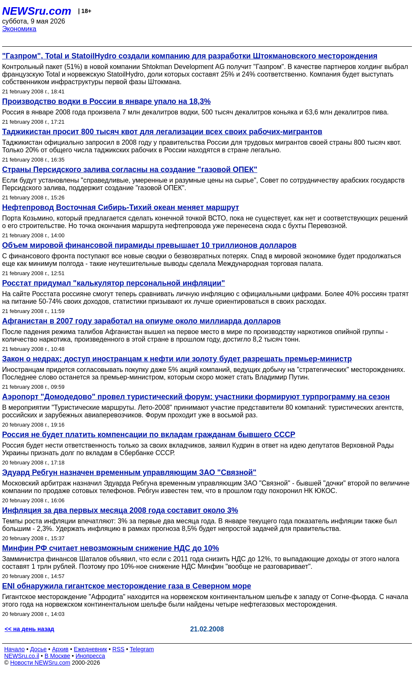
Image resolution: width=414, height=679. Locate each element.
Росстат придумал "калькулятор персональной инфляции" (113, 283)
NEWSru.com (36, 11)
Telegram (142, 649)
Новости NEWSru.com (40, 662)
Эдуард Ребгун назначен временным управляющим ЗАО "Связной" (129, 472)
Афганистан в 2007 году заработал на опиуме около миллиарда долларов (141, 321)
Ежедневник (90, 649)
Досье (38, 649)
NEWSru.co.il (21, 655)
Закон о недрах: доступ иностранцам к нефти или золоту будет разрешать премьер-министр (177, 359)
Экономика (19, 28)
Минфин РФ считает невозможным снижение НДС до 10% (110, 548)
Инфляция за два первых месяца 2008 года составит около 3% (120, 510)
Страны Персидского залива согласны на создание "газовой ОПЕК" (129, 169)
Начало (14, 649)
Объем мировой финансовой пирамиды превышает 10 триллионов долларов (149, 245)
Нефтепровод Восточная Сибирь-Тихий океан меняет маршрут (120, 207)
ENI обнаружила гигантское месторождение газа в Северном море (126, 586)
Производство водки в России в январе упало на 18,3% (106, 101)
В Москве (57, 655)
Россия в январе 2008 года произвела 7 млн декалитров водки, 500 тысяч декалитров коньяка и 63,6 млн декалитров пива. (195, 112)
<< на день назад (29, 629)
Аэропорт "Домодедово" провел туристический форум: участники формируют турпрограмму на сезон (196, 397)
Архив (60, 649)
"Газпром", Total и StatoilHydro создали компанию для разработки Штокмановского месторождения (189, 56)
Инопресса (90, 655)
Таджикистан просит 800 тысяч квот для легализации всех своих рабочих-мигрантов (162, 131)
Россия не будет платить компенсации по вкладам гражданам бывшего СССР (148, 434)
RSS (118, 649)
